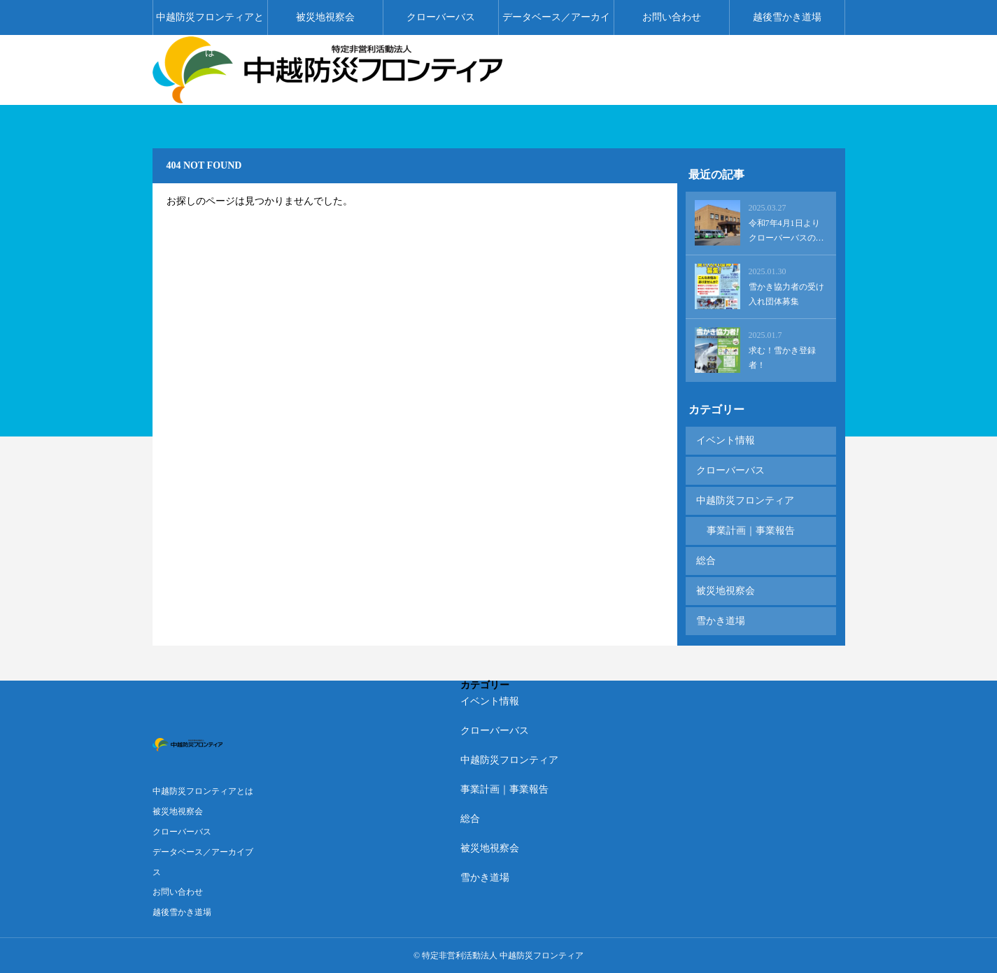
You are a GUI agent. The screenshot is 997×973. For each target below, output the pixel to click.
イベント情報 (725, 440)
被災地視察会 (325, 17)
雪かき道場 (720, 621)
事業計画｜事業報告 (751, 530)
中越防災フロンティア (745, 500)
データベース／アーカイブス (556, 23)
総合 (706, 560)
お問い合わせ (671, 17)
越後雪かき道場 (787, 17)
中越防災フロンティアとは (210, 23)
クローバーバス (440, 17)
